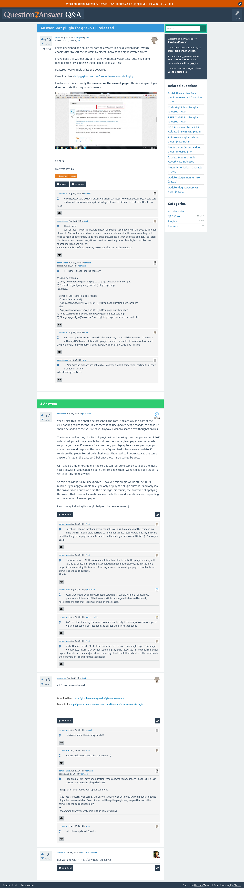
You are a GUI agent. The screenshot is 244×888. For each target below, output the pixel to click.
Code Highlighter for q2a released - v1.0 (183, 109)
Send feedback (10, 885)
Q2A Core (174, 216)
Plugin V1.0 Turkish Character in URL (186, 169)
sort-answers (62, 176)
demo (136, 3)
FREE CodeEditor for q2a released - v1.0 (183, 119)
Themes (173, 226)
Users (153, 16)
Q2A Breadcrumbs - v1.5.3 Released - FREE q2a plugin (184, 129)
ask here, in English (185, 51)
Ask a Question (167, 16)
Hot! (116, 16)
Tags (142, 16)
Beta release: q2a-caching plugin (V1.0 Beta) (183, 139)
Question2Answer (177, 42)
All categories (176, 211)
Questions (104, 16)
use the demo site (177, 72)
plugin (73, 176)
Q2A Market (235, 885)
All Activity (91, 16)
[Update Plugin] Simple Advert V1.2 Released (182, 159)
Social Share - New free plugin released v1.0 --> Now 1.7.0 (185, 97)
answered (61, 414)
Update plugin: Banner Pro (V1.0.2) (184, 179)
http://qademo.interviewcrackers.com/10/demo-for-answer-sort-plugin (106, 704)
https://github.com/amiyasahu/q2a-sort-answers (99, 698)
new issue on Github (178, 59)
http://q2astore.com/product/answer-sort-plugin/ (103, 76)
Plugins (79, 37)
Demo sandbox (27, 885)
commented (62, 193)
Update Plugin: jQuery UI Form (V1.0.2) (183, 189)
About (190, 16)
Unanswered (129, 16)
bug (192, 63)
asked (57, 37)
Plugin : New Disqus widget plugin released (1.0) (184, 149)
